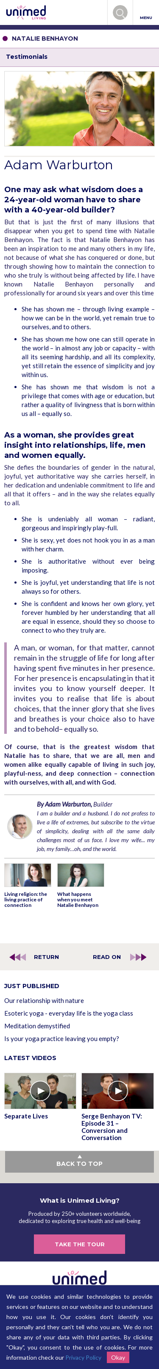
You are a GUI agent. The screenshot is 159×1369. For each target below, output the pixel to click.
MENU (146, 13)
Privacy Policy (83, 1357)
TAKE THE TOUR (80, 1244)
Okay (118, 1357)
